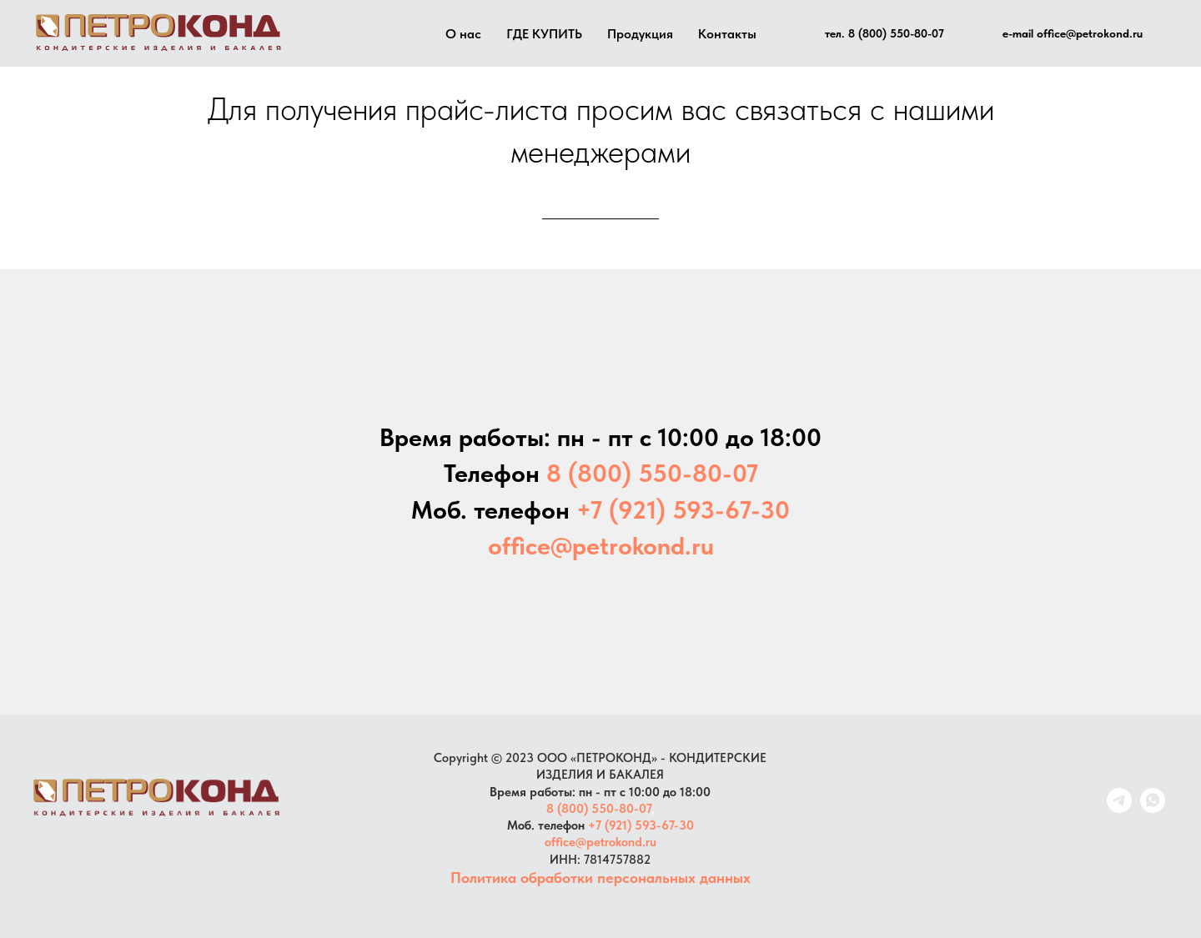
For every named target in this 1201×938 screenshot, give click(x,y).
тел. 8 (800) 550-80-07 (884, 33)
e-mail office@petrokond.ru (1073, 33)
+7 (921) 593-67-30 (641, 825)
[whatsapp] (1152, 808)
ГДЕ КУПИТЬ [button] (544, 34)
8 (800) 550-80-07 (598, 808)
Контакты (727, 34)
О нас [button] (463, 34)
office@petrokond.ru (600, 842)
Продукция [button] (640, 34)
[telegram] (1119, 808)
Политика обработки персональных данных (600, 877)
